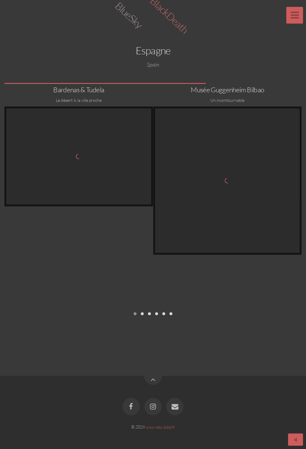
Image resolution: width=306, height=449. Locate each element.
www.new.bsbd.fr (160, 426)
